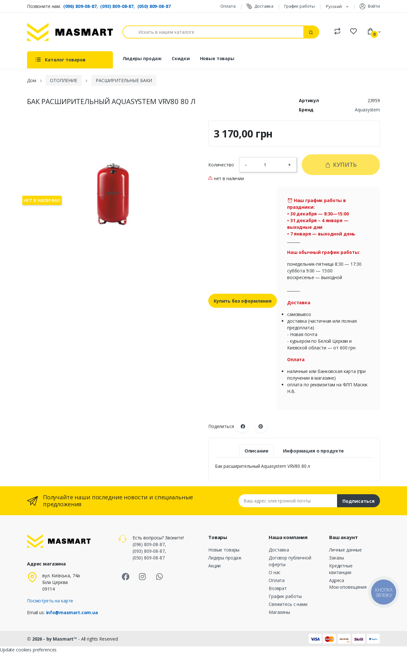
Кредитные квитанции (341, 569)
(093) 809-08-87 (117, 6)
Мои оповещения (348, 587)
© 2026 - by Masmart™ (52, 639)
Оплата (227, 6)
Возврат (278, 588)
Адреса (336, 580)
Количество (221, 165)
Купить (341, 164)
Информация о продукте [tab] (313, 451)
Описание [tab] (256, 451)
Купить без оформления (243, 301)
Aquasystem (367, 110)
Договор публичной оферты (290, 561)
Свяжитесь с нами (288, 604)
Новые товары (217, 58)
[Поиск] (213, 32)
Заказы (336, 558)
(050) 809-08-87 (154, 6)
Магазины (279, 612)
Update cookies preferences (28, 650)
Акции (214, 566)
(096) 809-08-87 (80, 6)
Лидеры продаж (142, 58)
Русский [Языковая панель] (334, 6)
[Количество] (267, 165)
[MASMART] (70, 32)
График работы (299, 6)
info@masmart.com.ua (72, 612)
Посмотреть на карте (50, 601)
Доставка (259, 6)
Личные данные (345, 550)
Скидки (181, 58)
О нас (274, 572)
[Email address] (287, 500)
